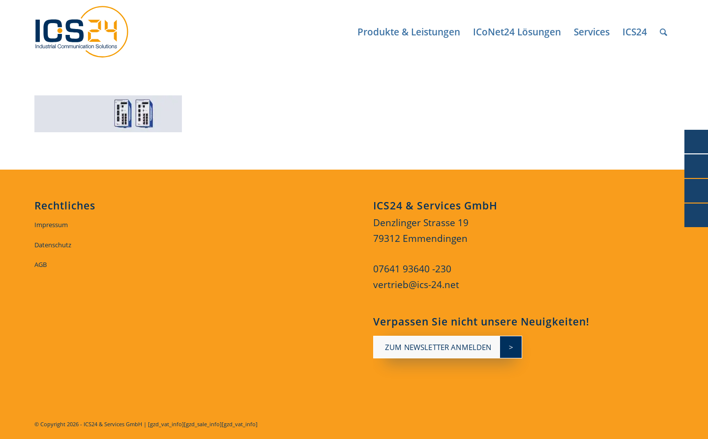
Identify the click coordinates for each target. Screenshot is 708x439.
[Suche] (663, 32)
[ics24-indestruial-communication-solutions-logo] (92, 32)
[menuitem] (409, 32)
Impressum (51, 224)
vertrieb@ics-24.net (416, 284)
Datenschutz (52, 244)
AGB (40, 264)
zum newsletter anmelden (438, 347)
